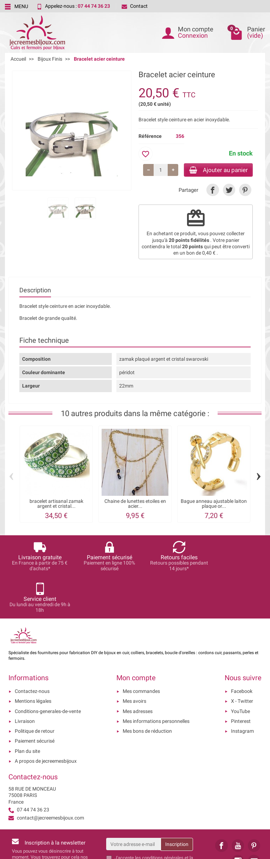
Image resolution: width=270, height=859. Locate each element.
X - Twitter (242, 660)
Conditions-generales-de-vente (48, 670)
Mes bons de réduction (147, 690)
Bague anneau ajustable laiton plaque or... (214, 504)
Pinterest (241, 680)
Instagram (242, 690)
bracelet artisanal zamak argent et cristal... (56, 504)
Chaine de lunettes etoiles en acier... (135, 504)
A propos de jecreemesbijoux (46, 720)
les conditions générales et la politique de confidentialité (154, 819)
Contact (135, 6)
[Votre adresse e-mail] (133, 803)
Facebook (241, 650)
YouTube (240, 670)
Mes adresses (138, 670)
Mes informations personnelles (156, 680)
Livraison (25, 680)
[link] (212, 191)
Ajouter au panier (215, 170)
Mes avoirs (134, 660)
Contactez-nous (32, 650)
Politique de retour (34, 690)
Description (35, 291)
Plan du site (27, 710)
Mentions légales (33, 660)
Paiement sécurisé (34, 700)
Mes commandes (141, 650)
